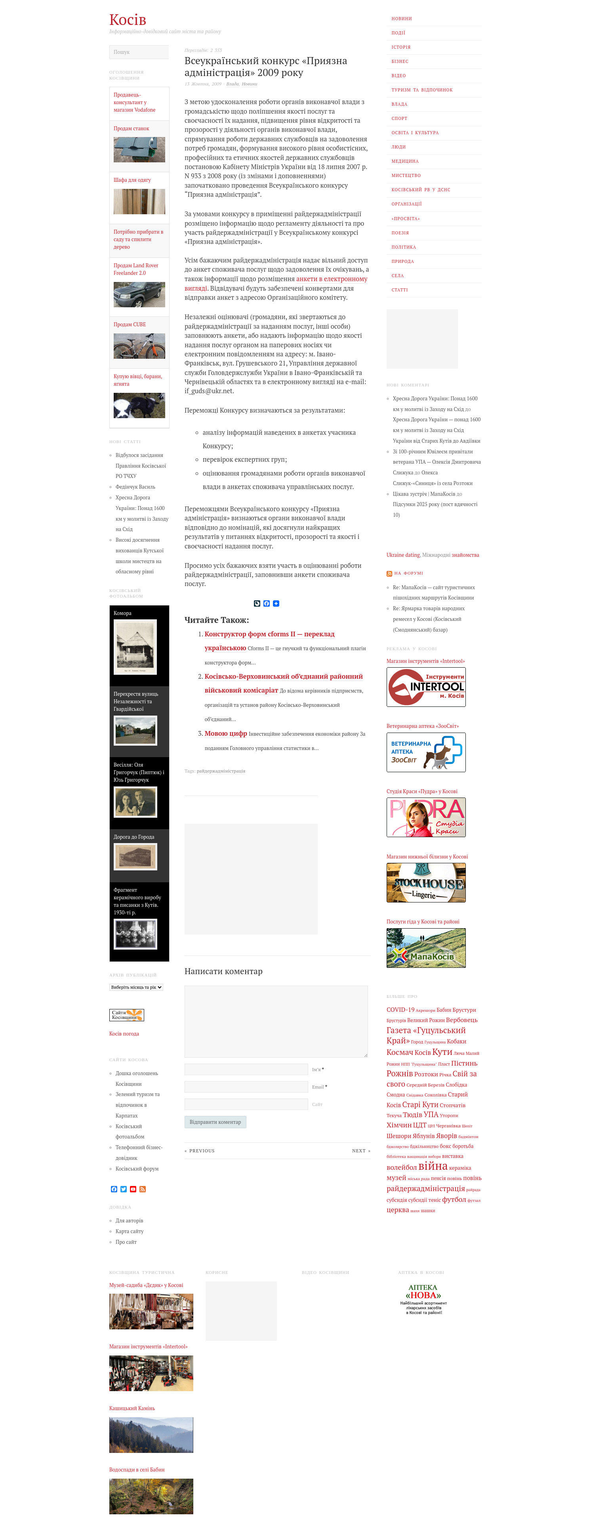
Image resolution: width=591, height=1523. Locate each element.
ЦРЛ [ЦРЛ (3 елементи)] (431, 1124)
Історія (401, 47)
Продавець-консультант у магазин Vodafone (135, 102)
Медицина (405, 161)
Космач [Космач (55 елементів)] (400, 1051)
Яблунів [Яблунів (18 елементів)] (424, 1134)
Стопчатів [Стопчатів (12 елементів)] (452, 1103)
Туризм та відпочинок (422, 90)
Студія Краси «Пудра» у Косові (422, 791)
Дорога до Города (134, 837)
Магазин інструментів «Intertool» (426, 660)
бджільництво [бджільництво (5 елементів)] (424, 1144)
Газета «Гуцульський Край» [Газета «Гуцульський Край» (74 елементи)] (426, 1034)
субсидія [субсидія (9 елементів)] (397, 1197)
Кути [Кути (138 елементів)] (442, 1051)
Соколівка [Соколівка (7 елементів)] (436, 1093)
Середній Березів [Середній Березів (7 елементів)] (425, 1083)
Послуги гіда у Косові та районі (423, 921)
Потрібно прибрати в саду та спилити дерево (139, 239)
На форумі (409, 573)
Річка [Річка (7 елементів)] (445, 1073)
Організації (407, 204)
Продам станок (131, 128)
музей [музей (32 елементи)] (396, 1175)
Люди (399, 147)
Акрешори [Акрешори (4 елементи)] (426, 1010)
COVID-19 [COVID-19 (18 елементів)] (400, 1009)
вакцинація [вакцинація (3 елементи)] (417, 1154)
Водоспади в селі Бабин (137, 1469)
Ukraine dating (403, 555)
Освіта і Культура (415, 132)
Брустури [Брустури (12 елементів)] (465, 1009)
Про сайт (126, 1241)
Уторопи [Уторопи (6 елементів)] (449, 1114)
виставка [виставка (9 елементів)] (452, 1153)
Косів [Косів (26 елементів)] (423, 1051)
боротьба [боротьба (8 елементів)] (462, 1144)
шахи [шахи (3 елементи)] (414, 1208)
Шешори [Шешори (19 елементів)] (399, 1134)
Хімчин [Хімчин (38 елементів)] (399, 1123)
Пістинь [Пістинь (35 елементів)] (464, 1062)
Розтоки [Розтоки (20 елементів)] (426, 1073)
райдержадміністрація (221, 770)
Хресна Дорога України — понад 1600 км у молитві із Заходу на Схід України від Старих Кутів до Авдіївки (436, 430)
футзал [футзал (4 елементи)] (473, 1197)
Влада (400, 104)
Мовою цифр (226, 733)
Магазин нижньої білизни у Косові (427, 856)
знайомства (465, 555)
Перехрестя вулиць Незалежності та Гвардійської (136, 701)
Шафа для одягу (132, 180)
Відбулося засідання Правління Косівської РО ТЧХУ (141, 466)
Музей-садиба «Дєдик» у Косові (146, 1284)
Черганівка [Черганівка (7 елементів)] (448, 1124)
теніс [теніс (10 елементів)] (435, 1196)
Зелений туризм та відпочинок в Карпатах (138, 1105)
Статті (400, 290)
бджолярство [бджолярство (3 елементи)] (398, 1144)
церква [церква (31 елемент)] (398, 1206)
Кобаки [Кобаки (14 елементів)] (456, 1041)
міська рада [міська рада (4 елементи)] (419, 1176)
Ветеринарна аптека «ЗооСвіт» (423, 726)
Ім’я (318, 1069)
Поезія (400, 233)
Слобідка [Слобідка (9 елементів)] (456, 1083)
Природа (403, 261)
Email (319, 1086)
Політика (404, 247)
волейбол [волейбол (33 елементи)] (402, 1164)
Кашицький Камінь (132, 1408)
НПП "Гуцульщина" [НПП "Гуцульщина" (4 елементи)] (419, 1063)
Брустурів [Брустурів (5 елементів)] (396, 1020)
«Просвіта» (406, 218)
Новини (402, 18)
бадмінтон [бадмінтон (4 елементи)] (468, 1134)
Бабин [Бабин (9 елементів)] (444, 1010)
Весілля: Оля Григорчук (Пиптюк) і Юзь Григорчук (139, 772)
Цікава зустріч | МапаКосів (424, 494)
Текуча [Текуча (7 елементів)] (394, 1113)
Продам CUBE (130, 324)
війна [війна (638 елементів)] (433, 1163)
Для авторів (129, 1220)
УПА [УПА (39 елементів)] (430, 1113)
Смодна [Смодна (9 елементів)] (396, 1093)
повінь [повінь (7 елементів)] (454, 1176)
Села (398, 275)
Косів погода (124, 1033)
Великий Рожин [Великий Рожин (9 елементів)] (426, 1020)
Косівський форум (137, 1168)
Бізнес (400, 61)
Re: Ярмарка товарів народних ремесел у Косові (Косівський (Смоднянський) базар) (429, 619)
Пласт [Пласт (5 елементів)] (444, 1063)
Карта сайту (130, 1231)
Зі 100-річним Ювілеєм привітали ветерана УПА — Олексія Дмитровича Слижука (437, 462)
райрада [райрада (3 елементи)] (473, 1187)
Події (399, 33)
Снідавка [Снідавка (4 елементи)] (414, 1094)
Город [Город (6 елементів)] (417, 1041)
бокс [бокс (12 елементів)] (445, 1144)
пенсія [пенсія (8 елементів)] (438, 1176)
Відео (399, 75)
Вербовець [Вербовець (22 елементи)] (462, 1019)
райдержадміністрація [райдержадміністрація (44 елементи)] (426, 1185)
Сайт (317, 1103)
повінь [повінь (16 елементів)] (472, 1175)
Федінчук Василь (135, 487)
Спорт (400, 118)
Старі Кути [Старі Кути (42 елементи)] (420, 1103)
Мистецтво (406, 175)
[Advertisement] (422, 339)
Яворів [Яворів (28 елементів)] (446, 1133)
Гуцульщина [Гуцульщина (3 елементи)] (435, 1041)
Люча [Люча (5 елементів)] (459, 1052)
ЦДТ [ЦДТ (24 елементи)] (420, 1123)
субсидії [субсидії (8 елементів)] (417, 1197)
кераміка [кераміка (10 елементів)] (460, 1165)
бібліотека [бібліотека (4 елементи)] (396, 1154)
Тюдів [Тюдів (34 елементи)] (412, 1113)
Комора (123, 613)
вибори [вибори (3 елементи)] (434, 1154)
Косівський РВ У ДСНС (421, 189)
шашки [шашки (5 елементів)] (428, 1208)
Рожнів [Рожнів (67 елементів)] (400, 1072)
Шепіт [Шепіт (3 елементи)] (467, 1124)
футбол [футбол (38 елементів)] (454, 1196)
